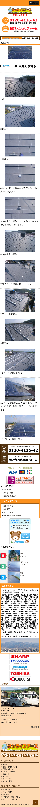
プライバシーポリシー (11, 799)
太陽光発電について (10, 767)
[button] (34, 3)
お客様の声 (7, 489)
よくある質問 (8, 493)
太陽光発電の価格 (9, 769)
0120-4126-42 (6, 716)
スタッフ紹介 (8, 512)
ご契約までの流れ (9, 496)
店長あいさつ (8, 506)
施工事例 (6, 776)
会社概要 (6, 509)
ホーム (5, 764)
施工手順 (6, 774)
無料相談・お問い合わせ (12, 515)
